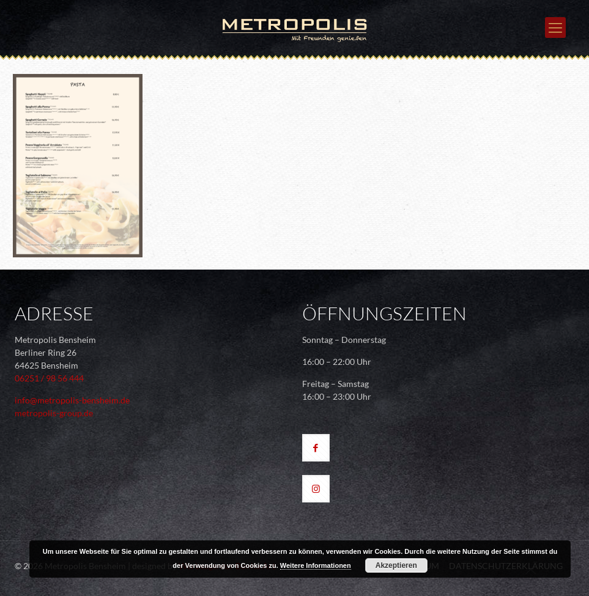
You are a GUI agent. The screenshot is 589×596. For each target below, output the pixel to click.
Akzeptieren (396, 565)
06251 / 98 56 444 (49, 378)
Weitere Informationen (315, 565)
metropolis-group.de (54, 413)
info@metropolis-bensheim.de (72, 400)
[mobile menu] (555, 27)
